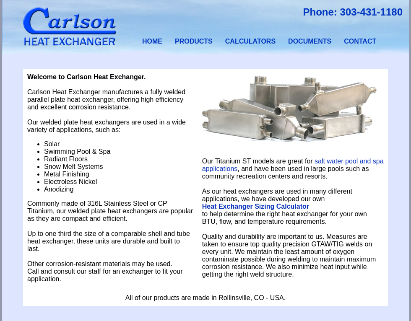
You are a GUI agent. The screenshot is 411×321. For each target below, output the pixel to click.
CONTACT (360, 41)
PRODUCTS (194, 41)
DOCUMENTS (309, 41)
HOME (152, 41)
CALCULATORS (250, 41)
